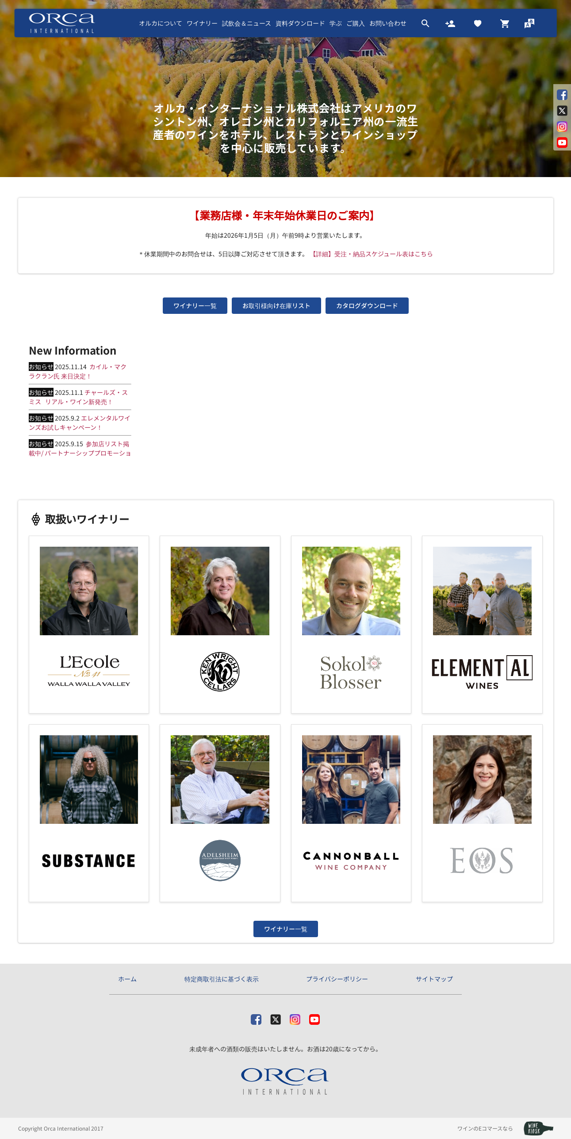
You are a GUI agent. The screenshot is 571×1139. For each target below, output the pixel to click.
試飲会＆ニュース (246, 23)
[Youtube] (314, 1017)
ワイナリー (202, 23)
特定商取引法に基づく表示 (221, 978)
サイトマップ (434, 978)
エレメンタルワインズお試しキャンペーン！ (79, 422)
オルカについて (160, 23)
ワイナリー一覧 (195, 305)
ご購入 (355, 23)
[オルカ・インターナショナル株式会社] (285, 1082)
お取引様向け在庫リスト (276, 305)
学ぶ (336, 23)
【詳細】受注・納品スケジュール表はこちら (371, 253)
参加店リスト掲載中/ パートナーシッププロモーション (80, 453)
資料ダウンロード (300, 23)
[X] (275, 1017)
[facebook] (256, 1017)
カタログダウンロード (367, 305)
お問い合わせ (387, 23)
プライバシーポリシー (337, 978)
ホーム (127, 978)
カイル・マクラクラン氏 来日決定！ (77, 371)
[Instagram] (295, 1017)
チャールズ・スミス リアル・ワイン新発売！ (78, 397)
